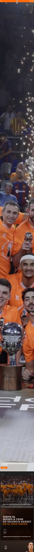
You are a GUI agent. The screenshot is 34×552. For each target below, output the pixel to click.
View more (4, 467)
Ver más (32, 474)
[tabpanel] (17, 236)
